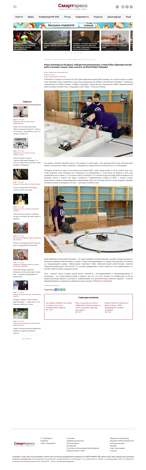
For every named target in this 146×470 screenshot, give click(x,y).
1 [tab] (66, 53)
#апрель (37, 184)
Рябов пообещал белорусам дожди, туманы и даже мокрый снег (56, 45)
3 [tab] (72, 53)
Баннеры (113, 446)
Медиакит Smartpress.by (119, 438)
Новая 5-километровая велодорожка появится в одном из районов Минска (27, 330)
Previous (14, 39)
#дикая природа (18, 123)
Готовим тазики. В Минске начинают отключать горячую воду (114, 45)
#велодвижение (25, 323)
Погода (67, 17)
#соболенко (35, 209)
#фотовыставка (25, 121)
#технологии (62, 76)
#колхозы (32, 184)
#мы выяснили (17, 239)
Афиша (31, 17)
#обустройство (35, 323)
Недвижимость (82, 17)
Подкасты (98, 17)
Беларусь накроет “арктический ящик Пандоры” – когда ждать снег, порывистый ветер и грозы (26, 301)
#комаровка (24, 238)
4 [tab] (76, 53)
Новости (19, 17)
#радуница (37, 238)
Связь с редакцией (48, 443)
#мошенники (17, 266)
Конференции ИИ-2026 (49, 17)
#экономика (17, 238)
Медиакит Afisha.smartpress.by (122, 441)
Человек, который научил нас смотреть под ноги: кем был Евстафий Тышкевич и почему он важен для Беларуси (86, 46)
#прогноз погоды (26, 294)
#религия (16, 210)
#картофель (24, 184)
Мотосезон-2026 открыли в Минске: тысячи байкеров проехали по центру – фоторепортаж (25, 46)
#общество (16, 121)
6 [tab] (82, 53)
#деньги (36, 264)
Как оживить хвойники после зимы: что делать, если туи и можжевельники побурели (59, 305)
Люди (128, 17)
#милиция (24, 266)
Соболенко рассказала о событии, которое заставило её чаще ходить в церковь (26, 216)
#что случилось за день (28, 153)
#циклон (16, 296)
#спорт (23, 209)
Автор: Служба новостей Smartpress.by (56, 72)
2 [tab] (69, 53)
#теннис (28, 209)
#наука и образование (51, 76)
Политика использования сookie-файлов (83, 448)
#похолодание (36, 294)
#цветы (31, 238)
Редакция (44, 441)
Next (131, 39)
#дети (33, 121)
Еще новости (26, 339)
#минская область (18, 325)
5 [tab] (79, 53)
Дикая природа (114, 17)
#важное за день (18, 154)
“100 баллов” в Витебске (102, 281)
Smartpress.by (26, 459)
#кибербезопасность (27, 264)
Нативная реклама (117, 443)
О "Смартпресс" (47, 438)
